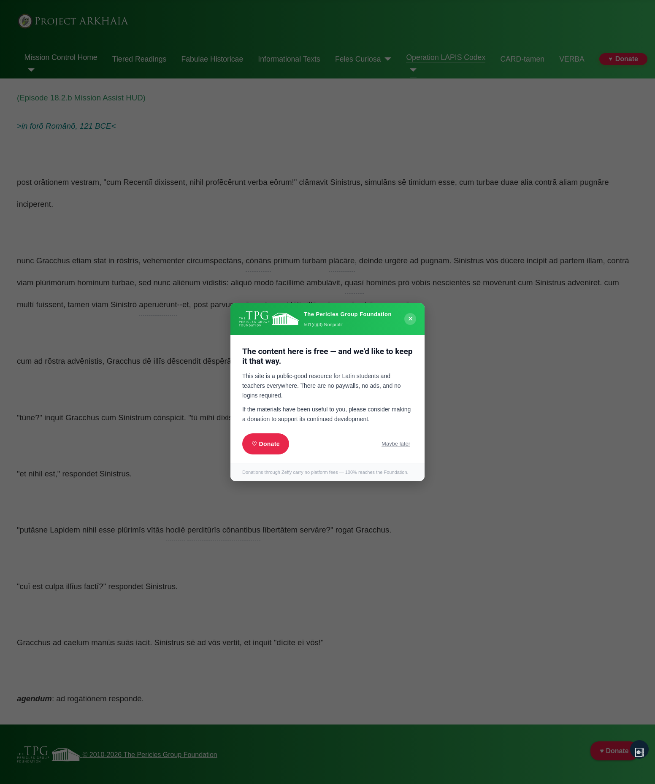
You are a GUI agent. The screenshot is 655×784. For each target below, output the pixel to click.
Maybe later (396, 444)
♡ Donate (266, 444)
